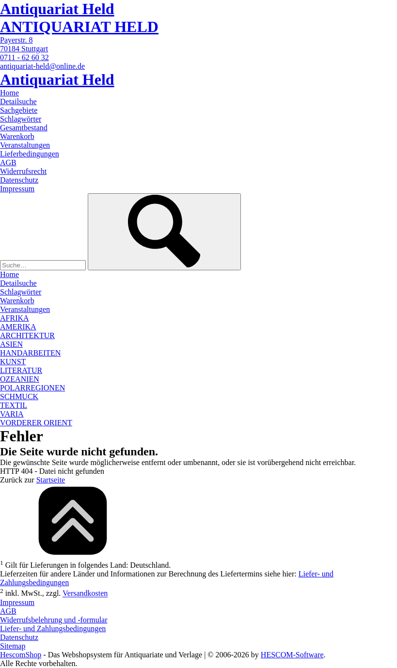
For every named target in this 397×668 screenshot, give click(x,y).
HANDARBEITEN (30, 353)
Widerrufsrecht (23, 171)
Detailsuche (18, 101)
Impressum (17, 189)
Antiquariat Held (57, 8)
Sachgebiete (18, 110)
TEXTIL (13, 405)
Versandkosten (85, 594)
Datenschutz (19, 180)
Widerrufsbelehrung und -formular (54, 620)
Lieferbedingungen (29, 154)
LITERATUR (21, 370)
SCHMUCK (19, 396)
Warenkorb (17, 136)
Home (9, 93)
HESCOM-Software (292, 655)
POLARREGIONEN (32, 388)
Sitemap (12, 646)
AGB (8, 162)
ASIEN (11, 344)
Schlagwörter (20, 119)
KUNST (13, 361)
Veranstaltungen (25, 145)
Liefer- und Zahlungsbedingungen (53, 628)
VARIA (12, 414)
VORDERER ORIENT (36, 423)
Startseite (50, 480)
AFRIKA (14, 318)
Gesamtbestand (24, 128)
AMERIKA (18, 327)
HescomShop (20, 655)
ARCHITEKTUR (27, 335)
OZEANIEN (19, 379)
